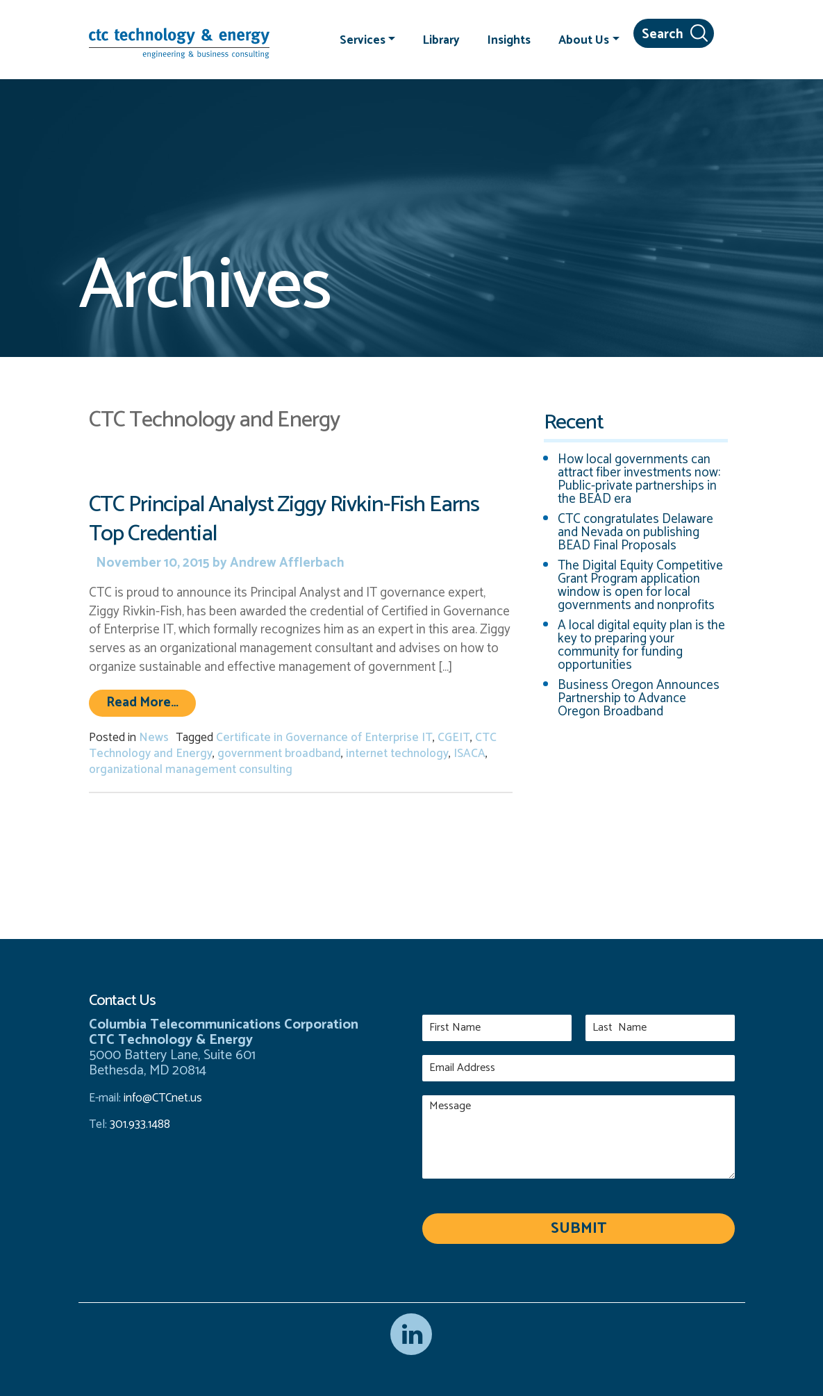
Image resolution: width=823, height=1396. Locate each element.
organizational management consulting (190, 769)
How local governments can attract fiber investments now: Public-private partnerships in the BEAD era (639, 479)
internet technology (397, 753)
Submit (578, 1228)
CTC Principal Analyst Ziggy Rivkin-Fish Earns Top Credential (284, 519)
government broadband (279, 753)
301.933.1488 (138, 1124)
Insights (509, 39)
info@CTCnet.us (163, 1098)
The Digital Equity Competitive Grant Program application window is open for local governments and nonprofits (640, 585)
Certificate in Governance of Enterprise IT (324, 737)
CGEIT (454, 737)
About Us (583, 39)
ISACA (469, 753)
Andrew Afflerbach (285, 563)
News (154, 737)
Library (441, 39)
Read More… (151, 702)
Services (362, 39)
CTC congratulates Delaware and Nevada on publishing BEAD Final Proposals (635, 532)
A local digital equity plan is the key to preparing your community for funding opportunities (641, 645)
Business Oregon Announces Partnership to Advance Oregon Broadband (639, 698)
